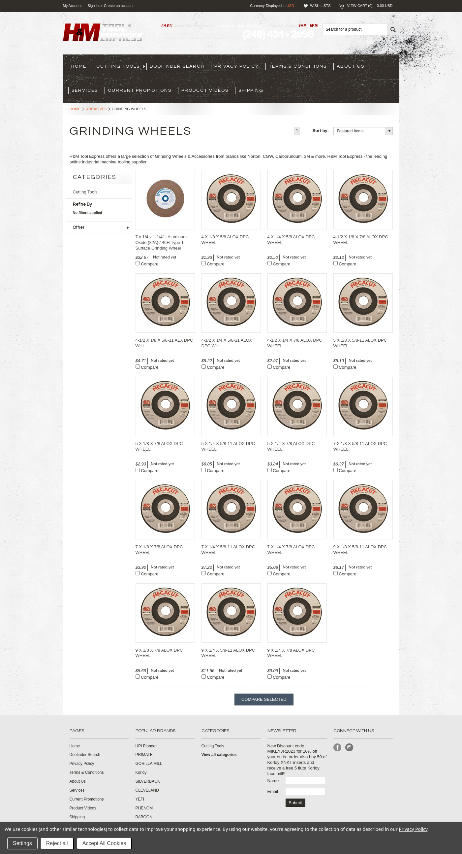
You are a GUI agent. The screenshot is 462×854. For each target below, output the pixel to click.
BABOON (144, 817)
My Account (72, 6)
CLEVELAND (147, 790)
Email (272, 791)
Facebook (337, 747)
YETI (140, 799)
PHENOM (144, 808)
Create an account (119, 6)
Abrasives (96, 109)
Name (273, 780)
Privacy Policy (413, 829)
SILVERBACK (148, 781)
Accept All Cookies (104, 843)
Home (75, 109)
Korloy (141, 772)
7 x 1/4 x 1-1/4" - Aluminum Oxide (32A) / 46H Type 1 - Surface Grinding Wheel (161, 242)
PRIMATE (144, 754)
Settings (22, 843)
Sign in (93, 6)
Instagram (349, 747)
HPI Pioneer (146, 746)
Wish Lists (320, 6)
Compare (149, 263)
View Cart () (369, 6)
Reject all (57, 843)
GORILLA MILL (149, 763)
